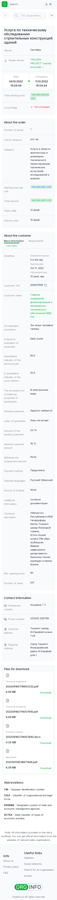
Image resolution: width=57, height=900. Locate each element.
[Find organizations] (28, 887)
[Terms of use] (11, 867)
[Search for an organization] (39, 870)
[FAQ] (11, 873)
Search (14, 4)
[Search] (33, 15)
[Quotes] (39, 876)
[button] (48, 4)
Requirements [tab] (35, 240)
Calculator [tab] (12, 245)
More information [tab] (14, 240)
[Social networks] (39, 864)
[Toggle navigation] (5, 4)
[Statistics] (39, 858)
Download (45, 692)
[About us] (11, 861)
